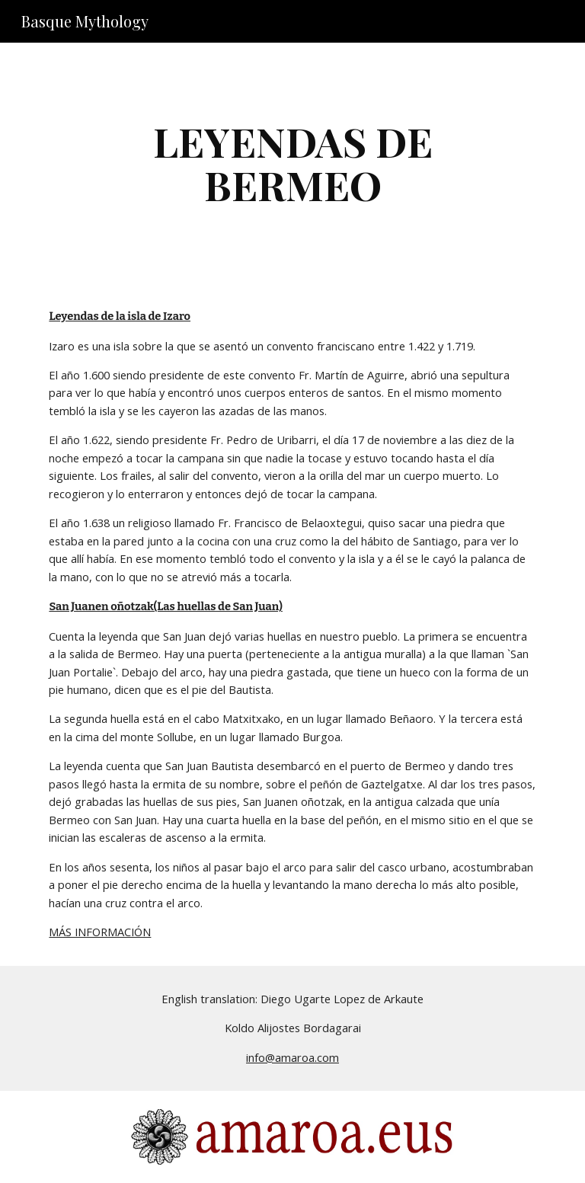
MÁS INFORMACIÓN (100, 931)
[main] (292, 163)
